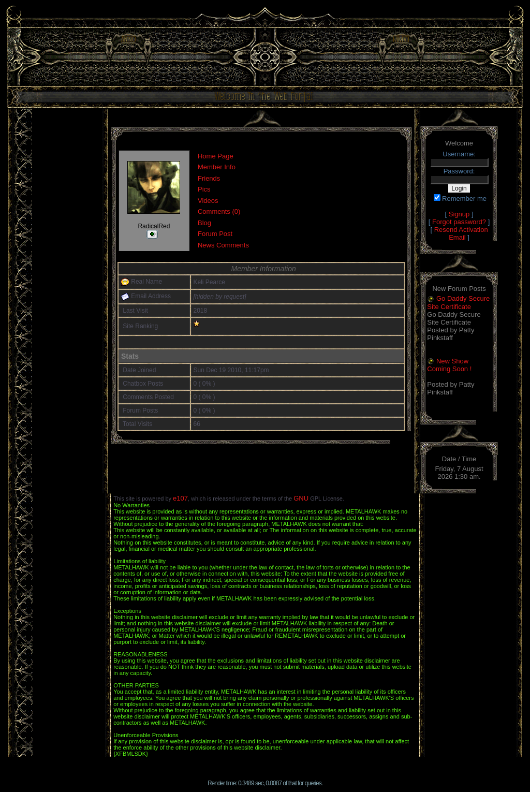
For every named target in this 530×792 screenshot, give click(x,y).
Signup (459, 214)
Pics (204, 189)
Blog (204, 223)
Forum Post (215, 234)
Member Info (216, 167)
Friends (209, 178)
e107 (180, 498)
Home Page (215, 156)
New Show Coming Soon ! (449, 365)
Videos (208, 200)
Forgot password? (459, 222)
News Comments (223, 245)
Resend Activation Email (461, 233)
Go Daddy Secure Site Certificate (458, 303)
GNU (300, 498)
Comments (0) (219, 211)
